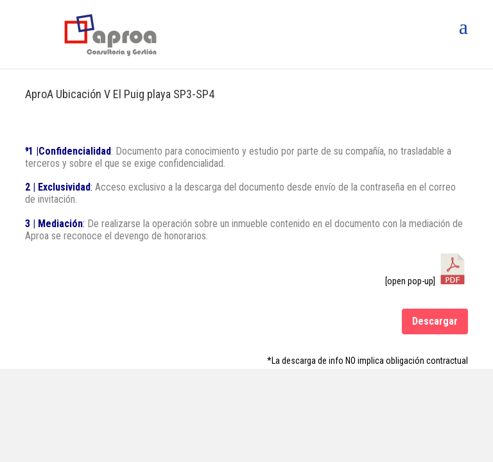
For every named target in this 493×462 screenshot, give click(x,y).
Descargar (435, 321)
